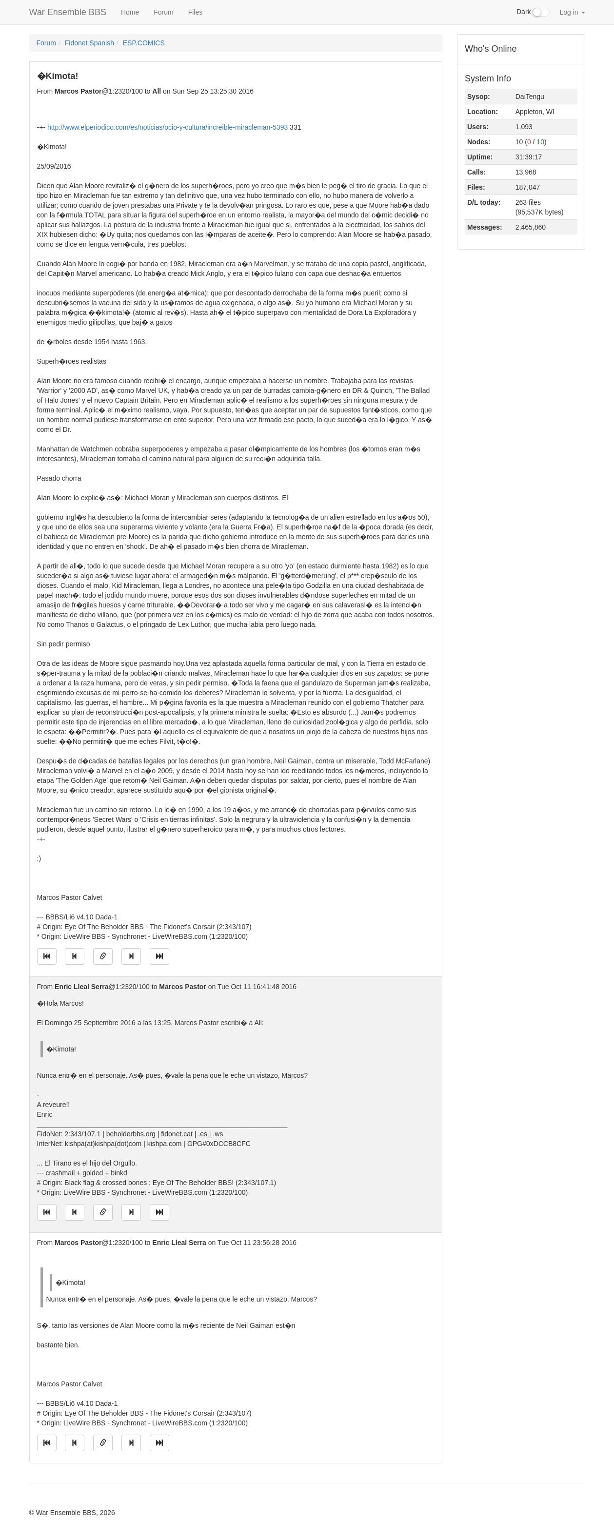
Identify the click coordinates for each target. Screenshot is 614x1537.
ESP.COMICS (144, 43)
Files (195, 12)
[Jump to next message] (131, 956)
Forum (163, 12)
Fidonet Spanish (89, 43)
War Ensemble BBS (67, 12)
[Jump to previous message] (74, 956)
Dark (533, 12)
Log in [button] (572, 12)
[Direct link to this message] (103, 956)
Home (130, 12)
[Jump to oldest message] (47, 956)
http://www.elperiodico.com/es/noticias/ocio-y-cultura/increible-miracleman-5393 (167, 127)
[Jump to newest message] (159, 956)
